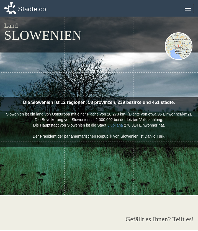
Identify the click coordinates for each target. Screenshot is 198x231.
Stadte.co (32, 9)
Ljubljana (115, 125)
